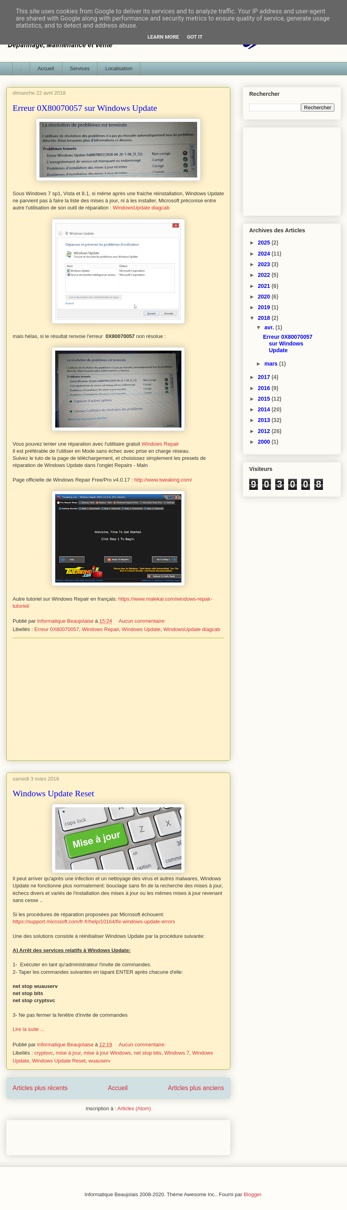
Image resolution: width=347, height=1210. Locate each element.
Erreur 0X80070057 (56, 629)
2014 (265, 409)
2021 (265, 286)
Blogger (252, 1194)
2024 (265, 253)
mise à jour (68, 1053)
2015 (265, 399)
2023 (265, 264)
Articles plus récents (40, 1088)
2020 (265, 296)
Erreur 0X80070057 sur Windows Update (85, 108)
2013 (265, 420)
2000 (265, 442)
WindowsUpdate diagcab (141, 208)
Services (80, 68)
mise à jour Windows (107, 1053)
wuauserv (99, 1061)
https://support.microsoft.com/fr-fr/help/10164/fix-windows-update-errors (94, 921)
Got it (195, 37)
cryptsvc (43, 1053)
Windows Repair (160, 444)
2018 (265, 318)
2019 (265, 307)
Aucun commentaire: (143, 621)
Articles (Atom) (134, 1108)
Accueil (45, 68)
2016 (265, 388)
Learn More (163, 37)
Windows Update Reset (53, 793)
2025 (265, 242)
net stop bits (147, 1053)
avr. (269, 327)
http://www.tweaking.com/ (163, 480)
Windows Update (141, 629)
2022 (265, 275)
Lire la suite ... (29, 1029)
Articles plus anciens (196, 1088)
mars (271, 363)
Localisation (118, 68)
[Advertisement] (118, 699)
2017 (265, 377)
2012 (265, 431)
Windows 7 (176, 1053)
